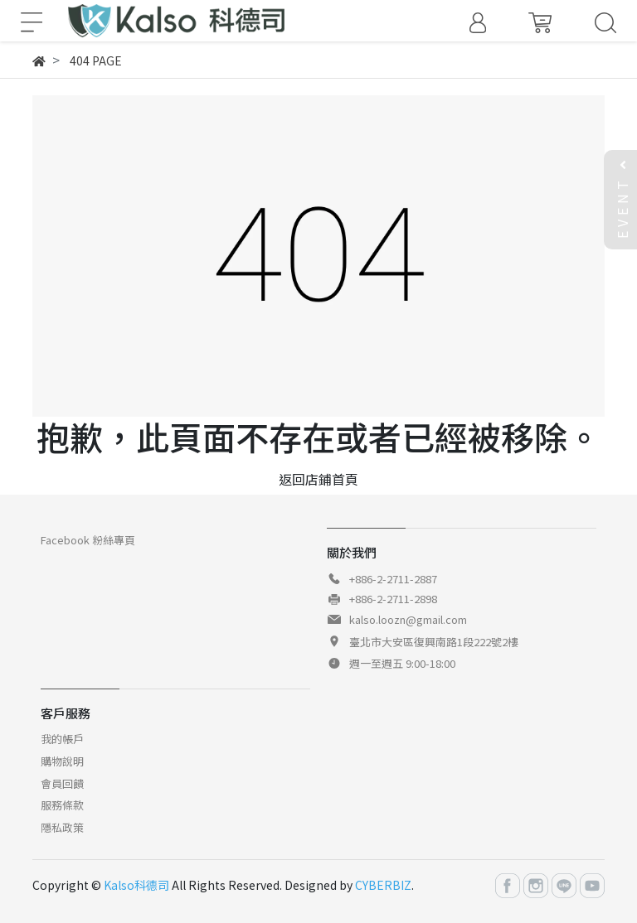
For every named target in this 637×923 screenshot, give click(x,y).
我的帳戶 (62, 739)
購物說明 (62, 761)
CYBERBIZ (383, 885)
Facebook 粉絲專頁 (88, 540)
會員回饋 (62, 783)
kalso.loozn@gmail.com (408, 619)
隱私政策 (62, 827)
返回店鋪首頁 (318, 479)
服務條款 (62, 805)
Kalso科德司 (136, 885)
